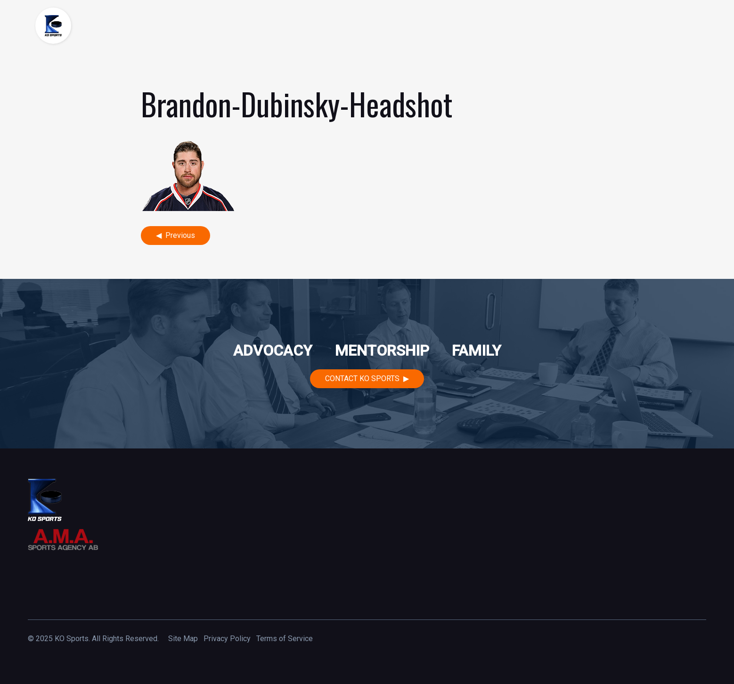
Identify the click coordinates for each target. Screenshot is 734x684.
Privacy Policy (227, 638)
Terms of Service (284, 638)
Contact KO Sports (362, 378)
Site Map (183, 638)
